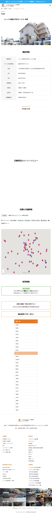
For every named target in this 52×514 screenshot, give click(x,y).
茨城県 (17, 347)
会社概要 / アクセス (7, 439)
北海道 (17, 324)
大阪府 (17, 381)
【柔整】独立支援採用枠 (33, 474)
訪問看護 (30, 443)
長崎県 (17, 400)
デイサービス (31, 441)
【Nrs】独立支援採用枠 (33, 476)
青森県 (17, 328)
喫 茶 (30, 454)
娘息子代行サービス (33, 445)
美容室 (30, 456)
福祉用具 (30, 450)
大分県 (17, 397)
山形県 (17, 337)
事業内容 (31, 436)
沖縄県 (17, 410)
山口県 (17, 391)
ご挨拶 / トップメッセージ (8, 443)
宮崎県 (17, 403)
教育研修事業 (31, 460)
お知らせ (4, 474)
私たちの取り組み (6, 467)
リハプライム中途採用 (33, 480)
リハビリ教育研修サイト (7, 480)
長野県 (17, 365)
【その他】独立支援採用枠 (34, 478)
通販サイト (31, 452)
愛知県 (17, 369)
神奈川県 (17, 359)
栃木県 (17, 350)
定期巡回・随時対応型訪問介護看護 (36, 447)
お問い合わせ (15, 508)
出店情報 (4, 476)
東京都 (17, 356)
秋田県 (17, 331)
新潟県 (17, 362)
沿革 (3, 445)
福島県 (17, 340)
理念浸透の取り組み (7, 464)
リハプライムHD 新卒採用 (34, 467)
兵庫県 (17, 384)
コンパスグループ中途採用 (34, 482)
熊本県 (17, 406)
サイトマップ (30, 508)
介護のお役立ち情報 (7, 478)
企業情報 (5, 436)
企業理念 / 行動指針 (7, 441)
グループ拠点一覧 (6, 449)
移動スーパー (31, 458)
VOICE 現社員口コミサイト (34, 485)
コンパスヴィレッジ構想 (7, 447)
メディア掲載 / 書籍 (7, 452)
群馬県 (17, 343)
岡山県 (17, 387)
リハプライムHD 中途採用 (34, 469)
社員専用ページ (36, 508)
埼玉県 (3, 14)
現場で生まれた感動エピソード (9, 469)
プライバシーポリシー (23, 508)
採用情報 (31, 464)
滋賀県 (17, 378)
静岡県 (17, 372)
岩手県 (17, 334)
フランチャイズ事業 (33, 439)
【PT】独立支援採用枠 (33, 471)
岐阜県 (17, 375)
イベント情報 (5, 471)
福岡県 (17, 394)
